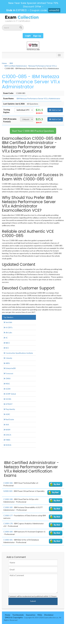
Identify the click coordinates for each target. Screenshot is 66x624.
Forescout (8, 373)
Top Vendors (8, 317)
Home (4, 63)
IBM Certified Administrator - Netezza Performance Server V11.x (30, 66)
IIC (5, 338)
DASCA (7, 435)
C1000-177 (8, 515)
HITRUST (8, 404)
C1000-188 (8, 499)
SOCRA (7, 399)
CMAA (7, 378)
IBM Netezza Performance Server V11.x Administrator (38, 98)
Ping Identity (9, 409)
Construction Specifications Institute (18, 353)
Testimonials (18, 615)
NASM (6, 430)
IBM (11, 63)
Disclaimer (49, 615)
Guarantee (30, 615)
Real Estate (8, 419)
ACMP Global (9, 394)
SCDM (6, 389)
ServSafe (7, 322)
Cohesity (7, 358)
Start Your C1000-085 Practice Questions (33, 130)
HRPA (6, 363)
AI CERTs (7, 327)
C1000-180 (8, 532)
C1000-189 (8, 507)
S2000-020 (7, 491)
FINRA (6, 440)
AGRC (6, 414)
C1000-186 (8, 483)
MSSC (6, 384)
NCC (6, 348)
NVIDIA (7, 445)
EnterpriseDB (9, 368)
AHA (6, 425)
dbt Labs (7, 333)
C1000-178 (8, 523)
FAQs (39, 615)
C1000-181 (8, 540)
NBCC (6, 343)
